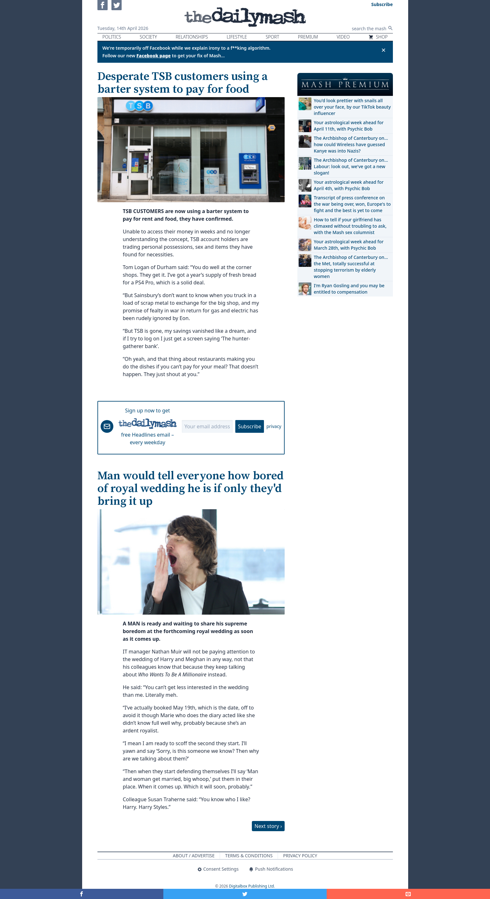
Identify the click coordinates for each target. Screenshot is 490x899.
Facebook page (154, 56)
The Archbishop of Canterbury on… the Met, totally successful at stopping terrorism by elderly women (351, 266)
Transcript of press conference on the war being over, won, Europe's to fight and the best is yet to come (352, 204)
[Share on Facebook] (81, 894)
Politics (112, 37)
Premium (308, 37)
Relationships (192, 37)
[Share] (408, 894)
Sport (272, 37)
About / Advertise (194, 856)
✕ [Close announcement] (383, 50)
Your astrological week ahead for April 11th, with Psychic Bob (349, 125)
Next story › (268, 826)
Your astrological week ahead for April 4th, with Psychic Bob (349, 185)
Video (343, 37)
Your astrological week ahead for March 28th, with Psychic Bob (349, 245)
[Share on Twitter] (245, 894)
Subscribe (249, 426)
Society (148, 37)
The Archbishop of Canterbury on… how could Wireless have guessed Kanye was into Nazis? (351, 144)
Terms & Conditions (249, 856)
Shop (377, 37)
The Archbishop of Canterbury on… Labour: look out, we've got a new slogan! (351, 166)
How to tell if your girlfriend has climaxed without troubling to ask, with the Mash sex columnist (350, 226)
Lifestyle (237, 37)
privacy (273, 426)
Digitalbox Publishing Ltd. (252, 886)
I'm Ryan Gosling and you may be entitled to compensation (349, 288)
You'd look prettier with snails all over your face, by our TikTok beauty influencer (352, 106)
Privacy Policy (300, 856)
